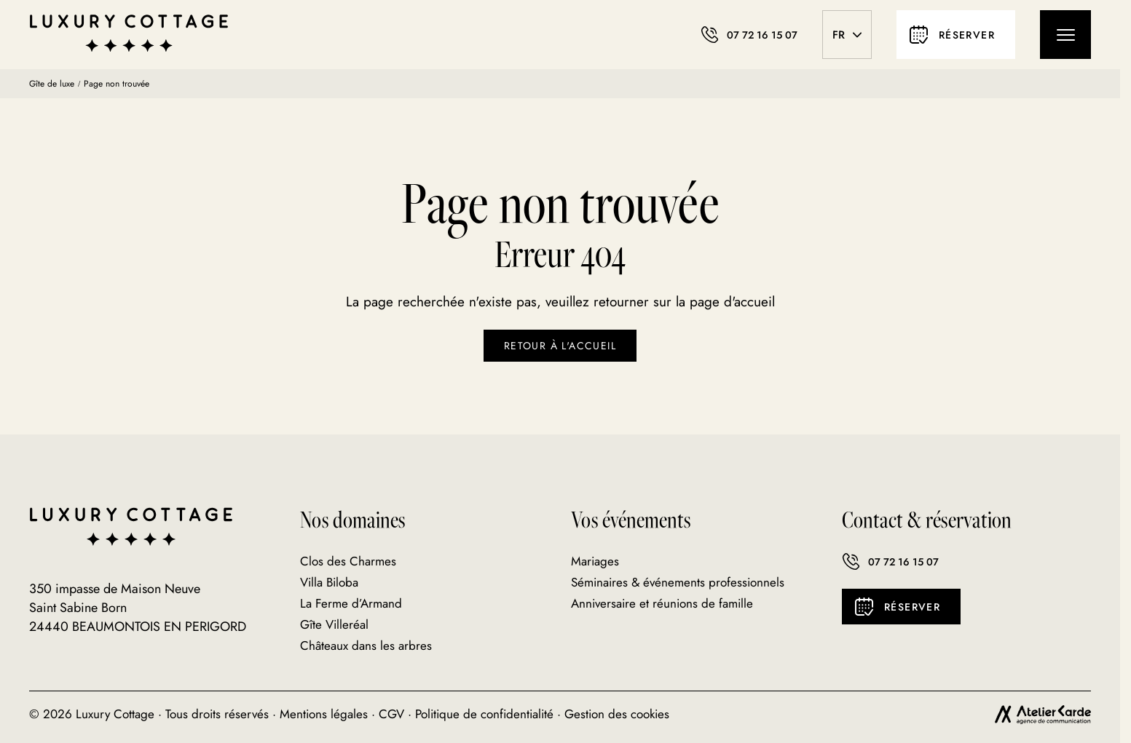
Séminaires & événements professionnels (677, 582)
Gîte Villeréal (334, 624)
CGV (391, 714)
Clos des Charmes (348, 561)
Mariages (595, 561)
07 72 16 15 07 (890, 561)
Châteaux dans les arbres (366, 645)
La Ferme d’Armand (351, 603)
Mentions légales (324, 714)
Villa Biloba (329, 582)
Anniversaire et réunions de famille (662, 603)
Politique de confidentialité (484, 714)
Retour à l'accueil (560, 345)
